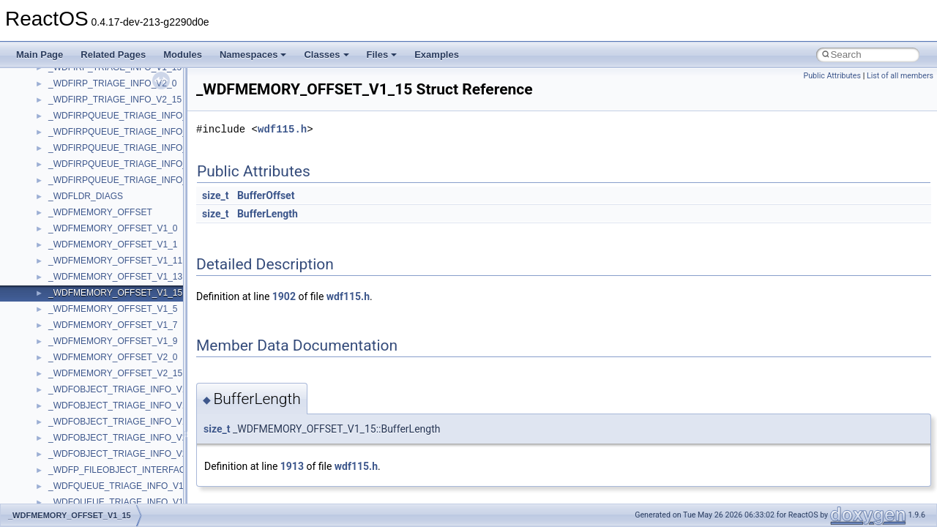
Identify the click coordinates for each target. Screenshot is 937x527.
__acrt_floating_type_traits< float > (115, 187)
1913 (292, 466)
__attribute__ (74, 364)
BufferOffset (265, 195)
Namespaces (253, 54)
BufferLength (267, 214)
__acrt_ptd (69, 235)
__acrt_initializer (80, 203)
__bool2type (72, 444)
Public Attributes (832, 76)
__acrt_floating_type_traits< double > (120, 170)
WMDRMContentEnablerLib (102, 106)
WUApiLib (67, 122)
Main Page (39, 54)
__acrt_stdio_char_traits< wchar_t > (118, 283)
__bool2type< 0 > (82, 460)
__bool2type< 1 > (82, 476)
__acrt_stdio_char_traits (95, 251)
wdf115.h (282, 129)
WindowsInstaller (81, 74)
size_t (215, 195)
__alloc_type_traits (85, 331)
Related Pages (113, 54)
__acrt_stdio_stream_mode (101, 299)
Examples (436, 54)
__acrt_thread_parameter (97, 315)
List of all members (900, 76)
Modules (182, 54)
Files (382, 54)
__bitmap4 (68, 428)
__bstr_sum (71, 492)
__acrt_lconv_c (78, 219)
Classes (326, 54)
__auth (61, 380)
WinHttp (64, 90)
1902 (284, 296)
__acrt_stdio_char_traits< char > (111, 267)
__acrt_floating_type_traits (100, 154)
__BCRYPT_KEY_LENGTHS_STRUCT (125, 412)
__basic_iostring (80, 396)
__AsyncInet (72, 348)
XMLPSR (66, 138)
